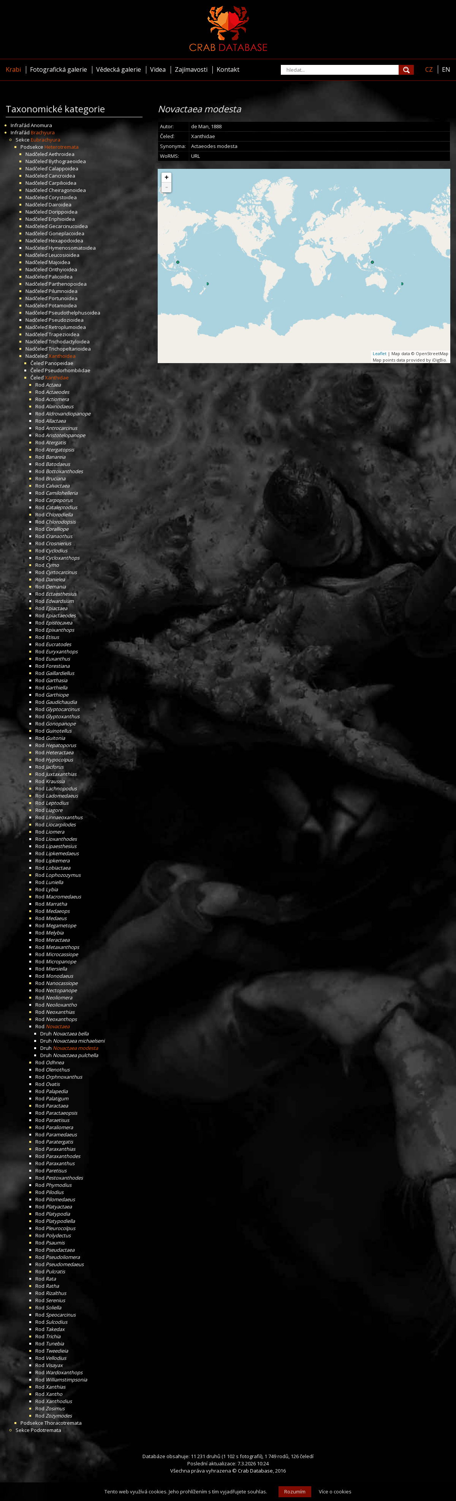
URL (195, 156)
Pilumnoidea (63, 291)
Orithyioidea (63, 269)
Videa (158, 69)
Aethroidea (61, 154)
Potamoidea (63, 305)
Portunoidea (63, 298)
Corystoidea (63, 197)
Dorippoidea (63, 211)
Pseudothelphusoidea (74, 312)
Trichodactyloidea (69, 341)
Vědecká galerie (118, 69)
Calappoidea (63, 168)
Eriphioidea (62, 219)
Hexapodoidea (66, 240)
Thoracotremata (63, 1422)
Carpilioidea (62, 182)
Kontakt (228, 69)
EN (446, 69)
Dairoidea (60, 204)
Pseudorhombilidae (67, 370)
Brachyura (43, 132)
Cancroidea (62, 175)
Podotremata (46, 1430)
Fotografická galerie (58, 69)
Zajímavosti (191, 69)
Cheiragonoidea (67, 190)
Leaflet (379, 353)
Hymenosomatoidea (72, 247)
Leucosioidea (64, 255)
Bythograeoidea (67, 161)
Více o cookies (335, 1491)
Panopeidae (59, 363)
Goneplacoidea (66, 233)
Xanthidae (57, 377)
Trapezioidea (64, 334)
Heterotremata (61, 146)
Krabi (13, 69)
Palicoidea (61, 276)
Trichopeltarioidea (70, 348)
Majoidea (59, 262)
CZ (429, 69)
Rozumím (295, 1491)
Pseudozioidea (66, 319)
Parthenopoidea (68, 283)
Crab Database (255, 1470)
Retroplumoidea (67, 327)
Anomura (41, 125)
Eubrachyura (45, 139)
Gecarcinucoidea (68, 226)
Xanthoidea (62, 355)
